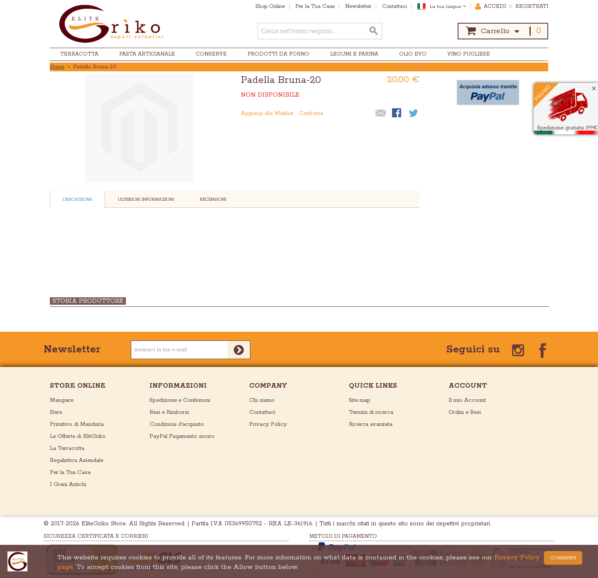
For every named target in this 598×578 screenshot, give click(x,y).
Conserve (211, 54)
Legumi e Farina (354, 54)
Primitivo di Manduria (77, 424)
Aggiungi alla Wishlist (267, 113)
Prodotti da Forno (278, 54)
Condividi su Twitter (414, 113)
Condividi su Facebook (397, 113)
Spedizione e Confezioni (180, 400)
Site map (359, 400)
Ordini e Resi (464, 412)
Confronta (311, 113)
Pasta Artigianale (147, 54)
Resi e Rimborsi (169, 412)
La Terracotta (67, 448)
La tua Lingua (448, 6)
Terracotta (79, 54)
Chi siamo (261, 400)
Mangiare (62, 400)
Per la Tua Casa (70, 472)
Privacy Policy (268, 424)
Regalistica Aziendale (76, 460)
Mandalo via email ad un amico (380, 113)
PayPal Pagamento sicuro (182, 436)
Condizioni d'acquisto (177, 424)
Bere (56, 412)
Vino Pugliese (468, 54)
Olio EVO (412, 54)
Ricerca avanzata (370, 424)
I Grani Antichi (68, 484)
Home (57, 67)
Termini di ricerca (371, 412)
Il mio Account (467, 400)
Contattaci (262, 412)
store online (77, 385)
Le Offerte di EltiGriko (77, 436)
